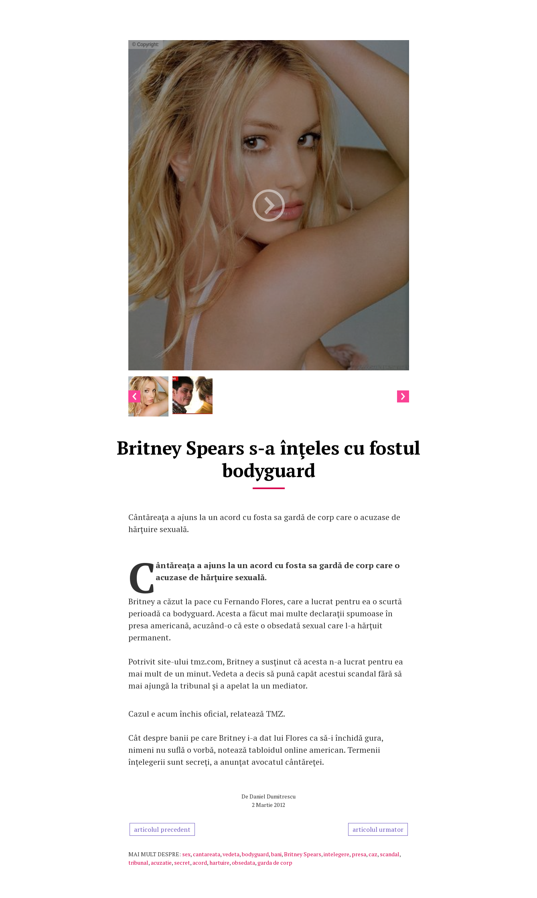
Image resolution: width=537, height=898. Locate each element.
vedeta (231, 854)
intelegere (336, 854)
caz (373, 854)
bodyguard (255, 854)
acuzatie (161, 862)
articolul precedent (162, 829)
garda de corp (274, 862)
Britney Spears (302, 854)
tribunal (138, 862)
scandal (389, 854)
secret (182, 862)
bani (276, 854)
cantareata (206, 854)
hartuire (219, 862)
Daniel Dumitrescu (272, 796)
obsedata (243, 862)
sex (186, 854)
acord (200, 862)
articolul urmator (378, 829)
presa (359, 854)
